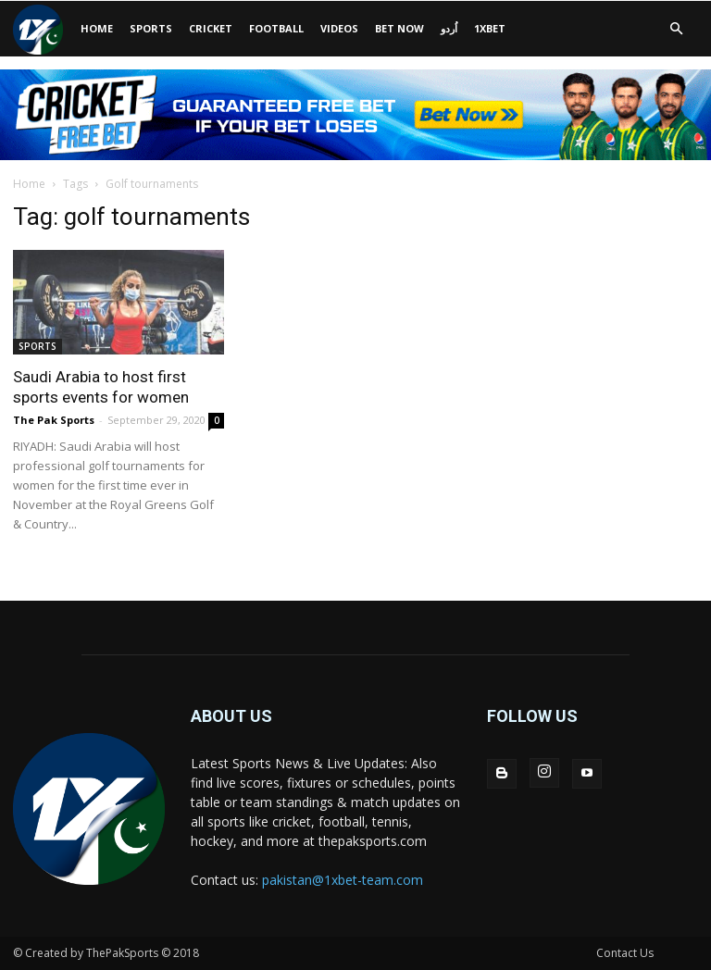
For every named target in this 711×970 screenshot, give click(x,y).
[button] (676, 29)
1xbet (489, 28)
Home (29, 184)
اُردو (449, 28)
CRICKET (210, 28)
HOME (97, 28)
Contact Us (625, 953)
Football (276, 28)
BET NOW (399, 28)
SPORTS (151, 28)
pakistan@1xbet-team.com (342, 880)
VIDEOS (339, 28)
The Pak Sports (53, 420)
